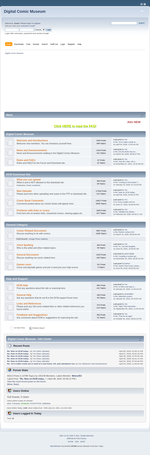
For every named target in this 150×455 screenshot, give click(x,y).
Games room (24, 264)
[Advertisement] (63, 84)
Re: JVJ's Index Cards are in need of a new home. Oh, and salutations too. (41, 364)
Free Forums (81, 438)
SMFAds (70, 438)
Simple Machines (87, 436)
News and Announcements (32, 150)
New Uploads (24, 191)
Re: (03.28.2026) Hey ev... (126, 152)
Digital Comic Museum (25, 11)
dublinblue (46, 403)
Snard (28, 185)
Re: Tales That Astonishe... (126, 306)
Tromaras (16, 403)
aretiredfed (128, 294)
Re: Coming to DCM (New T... (127, 182)
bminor (127, 264)
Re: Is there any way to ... (125, 287)
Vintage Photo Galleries (38, 239)
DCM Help (22, 285)
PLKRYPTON (35, 403)
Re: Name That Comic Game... (127, 266)
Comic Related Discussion (32, 230)
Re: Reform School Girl (124, 232)
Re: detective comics (123, 296)
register (37, 23)
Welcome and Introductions (32, 140)
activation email (27, 26)
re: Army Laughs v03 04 (125, 202)
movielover (36, 185)
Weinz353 (77, 376)
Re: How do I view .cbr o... (126, 162)
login (29, 23)
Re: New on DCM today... (125, 192)
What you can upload (29, 179)
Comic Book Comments (30, 200)
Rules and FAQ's (26, 160)
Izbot (9, 403)
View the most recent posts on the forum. (27, 381)
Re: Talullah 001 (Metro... (125, 212)
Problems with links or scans (33, 210)
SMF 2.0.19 (63, 436)
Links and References (29, 303)
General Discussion (28, 254)
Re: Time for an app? (123, 316)
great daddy (129, 254)
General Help (24, 295)
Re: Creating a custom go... (126, 256)
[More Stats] (13, 384)
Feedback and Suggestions (32, 314)
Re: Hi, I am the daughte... (126, 246)
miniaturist (25, 403)
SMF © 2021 (75, 436)
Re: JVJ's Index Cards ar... (126, 142)
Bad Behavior (55, 446)
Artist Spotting (25, 245)
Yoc (125, 140)
